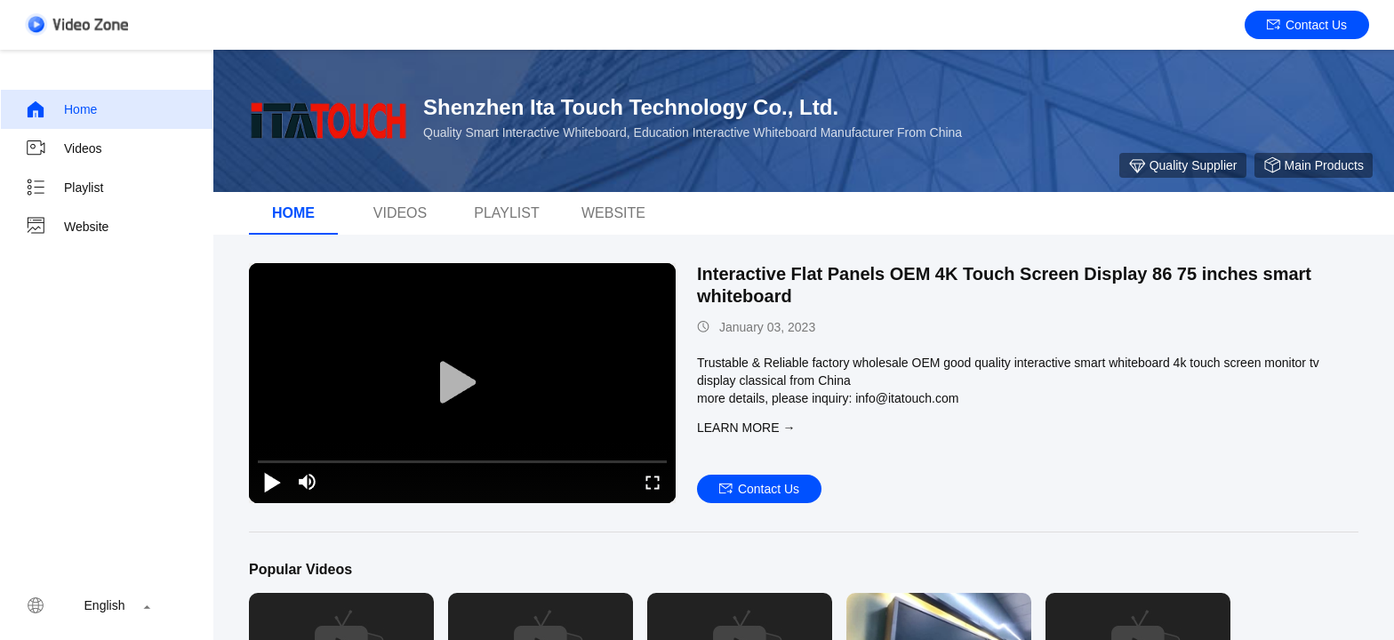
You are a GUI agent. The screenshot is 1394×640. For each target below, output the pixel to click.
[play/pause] (272, 481)
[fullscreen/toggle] (652, 481)
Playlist (64, 187)
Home (61, 109)
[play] (462, 383)
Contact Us (1307, 25)
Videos (63, 148)
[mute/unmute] (307, 481)
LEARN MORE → (746, 427)
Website (66, 226)
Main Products (1313, 165)
